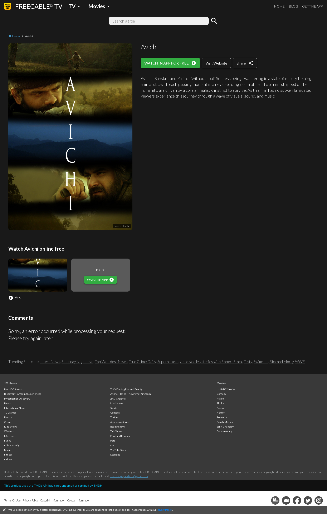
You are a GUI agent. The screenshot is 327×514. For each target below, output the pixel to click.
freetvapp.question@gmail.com (129, 476)
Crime (7, 422)
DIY (112, 445)
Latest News (50, 361)
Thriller (114, 417)
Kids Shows (10, 426)
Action (220, 398)
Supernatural (167, 361)
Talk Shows (116, 431)
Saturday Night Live (77, 361)
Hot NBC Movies (226, 389)
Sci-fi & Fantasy (225, 426)
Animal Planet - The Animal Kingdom (130, 393)
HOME (279, 6)
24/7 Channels (118, 398)
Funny (7, 440)
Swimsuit (261, 361)
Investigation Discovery (17, 398)
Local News (116, 403)
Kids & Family (11, 445)
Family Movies (225, 422)
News (7, 403)
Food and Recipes (120, 436)
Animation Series (120, 422)
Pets (112, 440)
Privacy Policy (164, 509)
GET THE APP (312, 6)
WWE (300, 361)
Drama (220, 408)
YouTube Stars (118, 450)
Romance (222, 417)
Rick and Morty (281, 361)
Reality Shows (118, 426)
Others (8, 459)
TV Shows (10, 383)
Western (9, 431)
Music (7, 450)
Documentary (224, 431)
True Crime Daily (142, 361)
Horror (8, 417)
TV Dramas (10, 412)
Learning (115, 454)
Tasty (248, 361)
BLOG (293, 6)
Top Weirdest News (111, 361)
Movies (221, 383)
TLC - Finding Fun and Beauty (126, 389)
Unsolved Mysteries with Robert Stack (211, 361)
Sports (113, 408)
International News (14, 408)
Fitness (8, 454)
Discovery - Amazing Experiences (22, 393)
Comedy (115, 412)
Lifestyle (9, 436)
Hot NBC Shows (13, 389)
